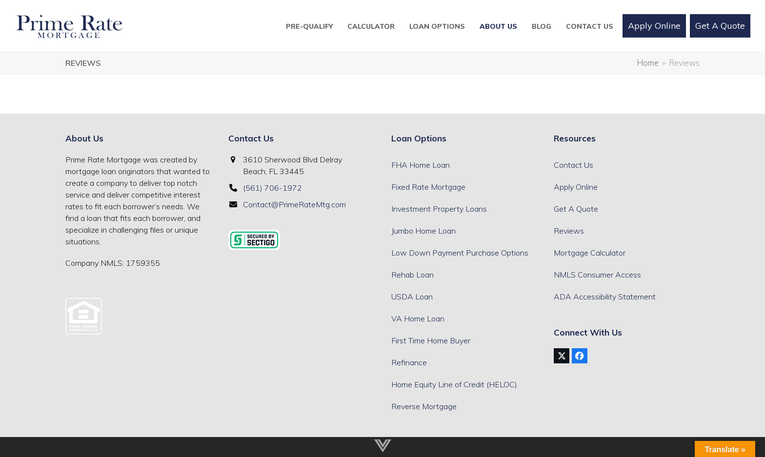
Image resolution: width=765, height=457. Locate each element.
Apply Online (576, 187)
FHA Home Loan (420, 165)
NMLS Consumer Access (597, 274)
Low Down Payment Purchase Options (459, 253)
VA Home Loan (417, 318)
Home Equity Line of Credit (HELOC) (454, 384)
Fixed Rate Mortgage (428, 187)
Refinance (409, 362)
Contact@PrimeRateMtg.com (294, 204)
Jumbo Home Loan (423, 231)
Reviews (569, 231)
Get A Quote (576, 209)
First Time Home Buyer (430, 340)
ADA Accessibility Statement (605, 296)
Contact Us (573, 165)
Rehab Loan (412, 274)
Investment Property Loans (439, 209)
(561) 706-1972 (272, 188)
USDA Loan (412, 296)
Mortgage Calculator (589, 253)
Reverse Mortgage (424, 406)
